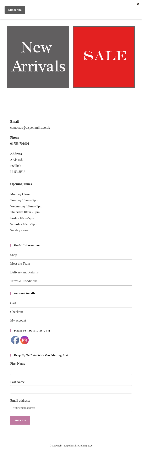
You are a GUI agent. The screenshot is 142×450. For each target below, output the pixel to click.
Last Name (17, 382)
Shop (13, 255)
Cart (13, 303)
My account (18, 320)
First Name (17, 363)
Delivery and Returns (24, 272)
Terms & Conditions (23, 281)
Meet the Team (20, 263)
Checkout (16, 312)
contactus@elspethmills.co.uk (30, 127)
